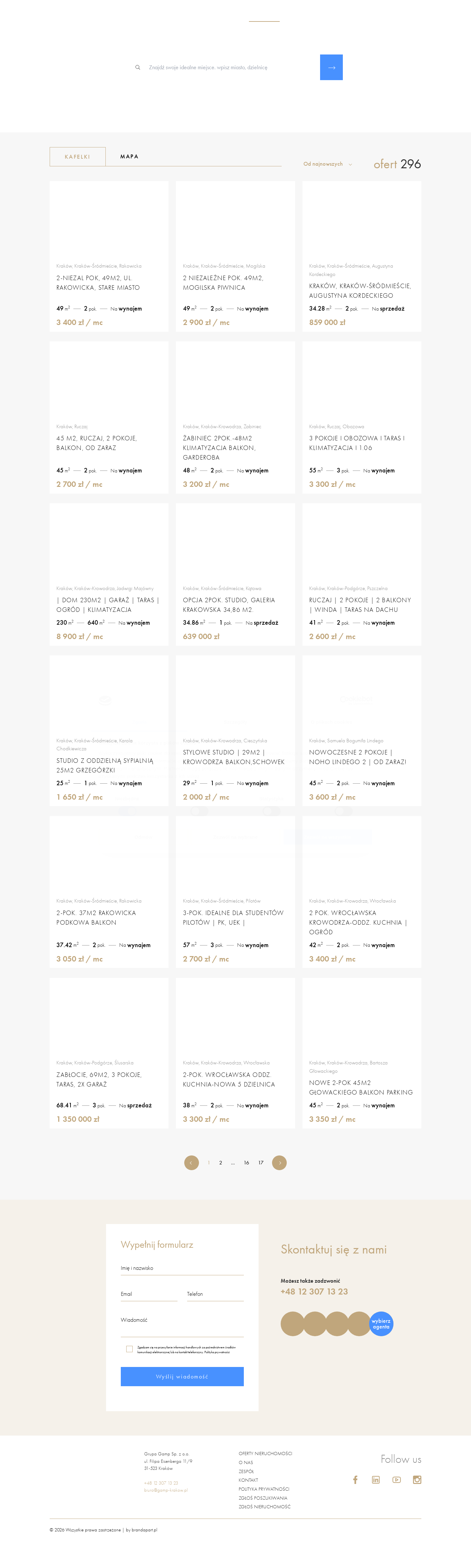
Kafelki (70, 156)
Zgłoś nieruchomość (265, 1507)
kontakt (396, 16)
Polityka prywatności (217, 1352)
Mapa (122, 156)
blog (371, 16)
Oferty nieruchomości (265, 1453)
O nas (246, 1462)
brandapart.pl (144, 1530)
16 (246, 1162)
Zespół (246, 1471)
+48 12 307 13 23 (314, 1291)
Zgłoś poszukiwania (263, 1498)
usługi (322, 16)
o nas (232, 16)
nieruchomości (264, 16)
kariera (348, 16)
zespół (298, 16)
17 (261, 1162)
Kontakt (248, 1480)
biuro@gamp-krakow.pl (166, 1490)
